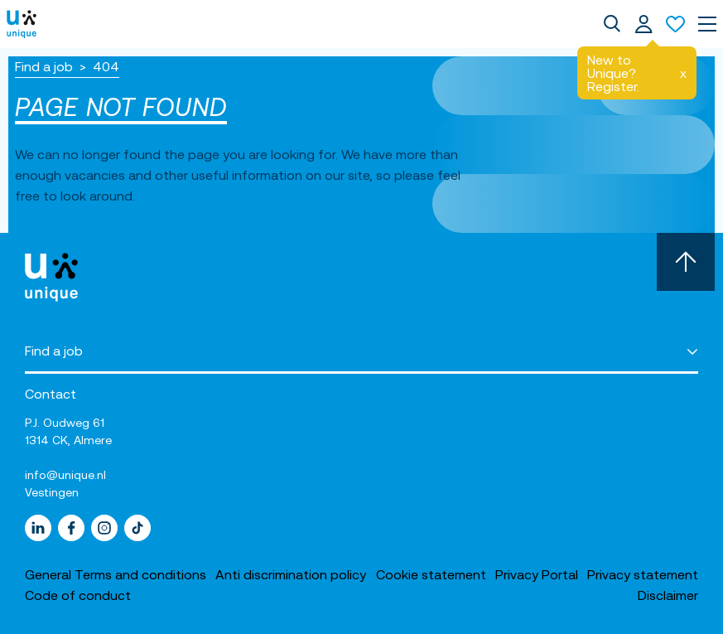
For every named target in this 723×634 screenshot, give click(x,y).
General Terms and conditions (115, 574)
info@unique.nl (65, 475)
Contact (50, 393)
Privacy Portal (536, 574)
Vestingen (52, 492)
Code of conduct (78, 595)
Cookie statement (431, 574)
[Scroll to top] (686, 262)
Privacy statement (642, 574)
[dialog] (612, 24)
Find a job (44, 66)
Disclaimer (668, 595)
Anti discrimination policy (290, 574)
